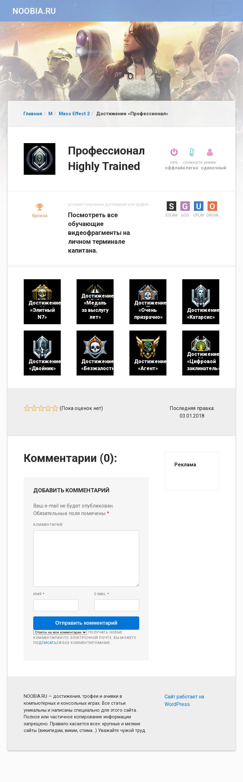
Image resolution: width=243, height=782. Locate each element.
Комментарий (47, 525)
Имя (38, 594)
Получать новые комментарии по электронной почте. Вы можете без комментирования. (84, 637)
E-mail (101, 594)
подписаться (47, 643)
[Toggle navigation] (221, 9)
